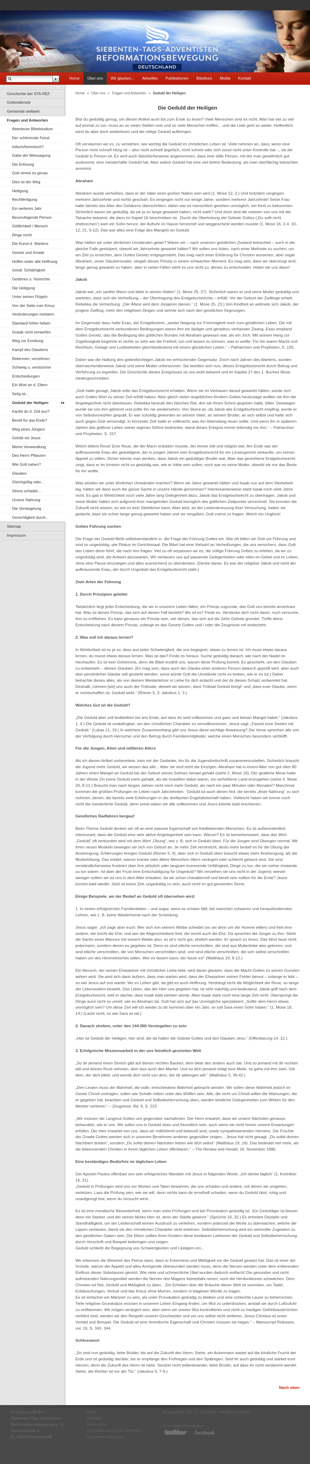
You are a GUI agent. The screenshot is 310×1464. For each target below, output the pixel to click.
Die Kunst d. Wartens (30, 243)
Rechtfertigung (24, 199)
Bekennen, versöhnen (31, 359)
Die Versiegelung (26, 508)
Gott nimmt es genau (30, 173)
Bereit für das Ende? (29, 420)
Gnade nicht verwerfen (31, 332)
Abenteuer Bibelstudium (32, 129)
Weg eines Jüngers (28, 429)
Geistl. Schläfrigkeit (28, 270)
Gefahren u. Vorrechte (31, 279)
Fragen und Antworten (27, 120)
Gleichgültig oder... (28, 482)
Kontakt (244, 78)
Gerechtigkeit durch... (30, 517)
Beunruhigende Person (31, 217)
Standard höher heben (31, 323)
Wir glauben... (122, 78)
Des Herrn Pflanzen (29, 455)
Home (74, 78)
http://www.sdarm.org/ (105, 1437)
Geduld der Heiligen (30, 403)
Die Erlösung (23, 164)
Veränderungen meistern (33, 314)
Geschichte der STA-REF (28, 94)
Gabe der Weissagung (31, 155)
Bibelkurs (204, 78)
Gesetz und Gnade (28, 252)
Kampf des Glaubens (30, 350)
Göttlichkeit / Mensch (30, 226)
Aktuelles (150, 78)
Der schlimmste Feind (30, 138)
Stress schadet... (26, 491)
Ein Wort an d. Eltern (30, 385)
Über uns (95, 78)
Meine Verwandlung (29, 447)
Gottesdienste (19, 102)
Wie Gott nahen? (26, 464)
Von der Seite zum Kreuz (33, 305)
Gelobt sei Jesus (26, 438)
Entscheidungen (26, 376)
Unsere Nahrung (26, 500)
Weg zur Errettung (27, 341)
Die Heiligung (23, 288)
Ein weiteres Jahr (27, 208)
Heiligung (20, 191)
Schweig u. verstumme (31, 367)
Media (225, 78)
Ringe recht (22, 235)
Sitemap (14, 526)
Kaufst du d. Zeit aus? (31, 411)
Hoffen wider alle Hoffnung (34, 261)
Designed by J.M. (177, 1412)
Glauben (19, 473)
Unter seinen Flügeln (30, 297)
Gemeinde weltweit (23, 111)
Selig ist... (20, 394)
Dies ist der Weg (26, 182)
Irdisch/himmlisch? (28, 147)
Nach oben (289, 1387)
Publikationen (176, 78)
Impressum (16, 535)
